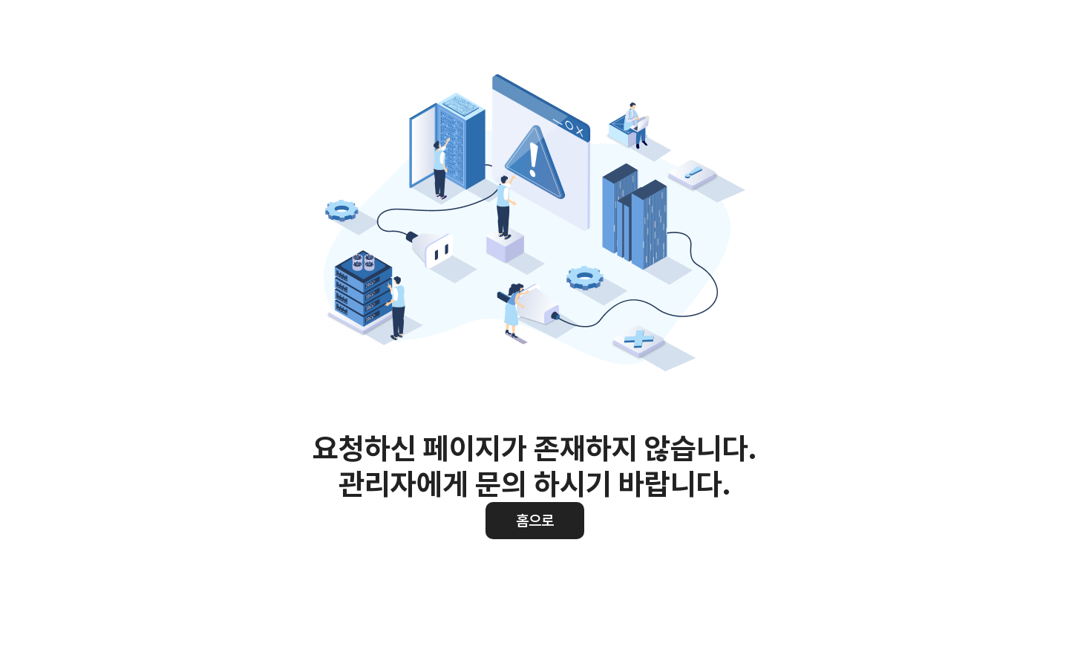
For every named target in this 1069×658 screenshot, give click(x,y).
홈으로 (535, 521)
